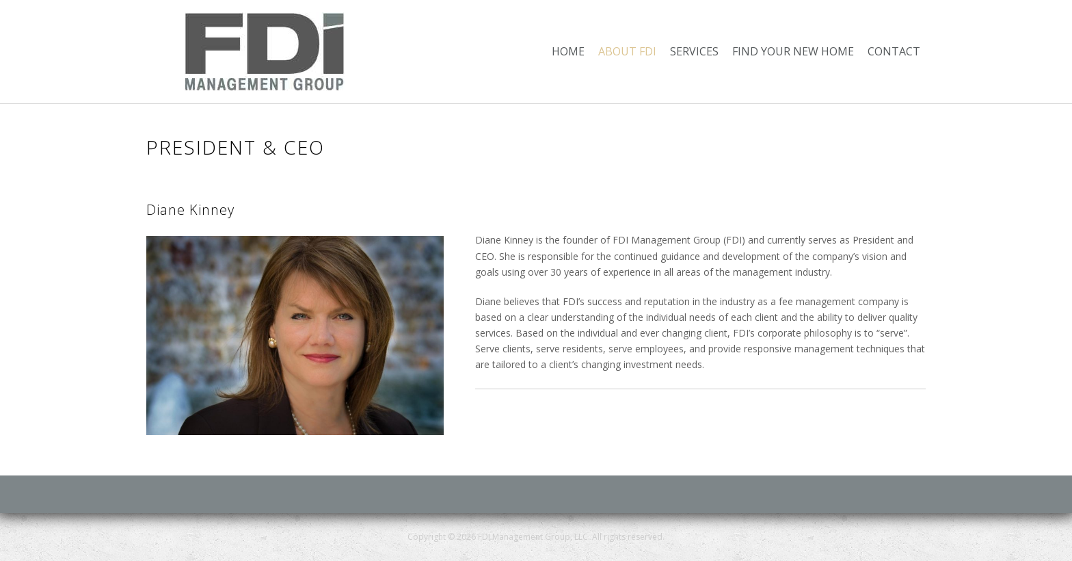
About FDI (627, 51)
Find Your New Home (793, 51)
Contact (894, 51)
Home (568, 51)
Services (694, 51)
